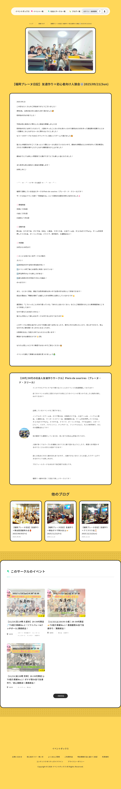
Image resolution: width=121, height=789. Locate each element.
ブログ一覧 (76, 12)
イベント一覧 (39, 12)
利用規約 (106, 770)
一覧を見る (60, 707)
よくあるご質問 (54, 770)
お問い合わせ (16, 770)
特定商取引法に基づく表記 (88, 770)
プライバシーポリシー (76, 775)
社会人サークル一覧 (58, 12)
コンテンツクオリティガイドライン (49, 775)
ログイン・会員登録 (90, 12)
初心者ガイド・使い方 (34, 770)
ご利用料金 (69, 770)
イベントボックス (23, 12)
